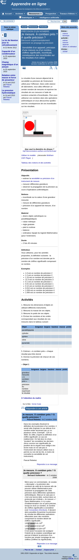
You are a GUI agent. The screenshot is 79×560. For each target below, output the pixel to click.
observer (66, 44)
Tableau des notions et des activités (36, 163)
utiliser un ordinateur (70, 46)
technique (66, 35)
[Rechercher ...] (55, 21)
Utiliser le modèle (28, 155)
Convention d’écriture (38, 510)
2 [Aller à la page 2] (5, 35)
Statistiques (26, 17)
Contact (38, 550)
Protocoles (43, 27)
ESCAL (71, 558)
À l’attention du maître (31, 398)
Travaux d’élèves (68, 14)
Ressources (35, 14)
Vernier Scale (36, 404)
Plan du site (28, 550)
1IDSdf (65, 51)
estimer (65, 40)
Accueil (7, 14)
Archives (19, 14)
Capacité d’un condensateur (8, 52)
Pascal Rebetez (7, 86)
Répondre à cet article (36, 408)
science (65, 33)
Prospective (50, 14)
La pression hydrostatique (8, 91)
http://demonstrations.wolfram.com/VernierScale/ (39, 151)
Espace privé (48, 550)
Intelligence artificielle (48, 17)
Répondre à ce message (47, 464)
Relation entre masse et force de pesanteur (9, 77)
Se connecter (9, 21)
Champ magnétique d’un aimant (10, 64)
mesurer (65, 42)
